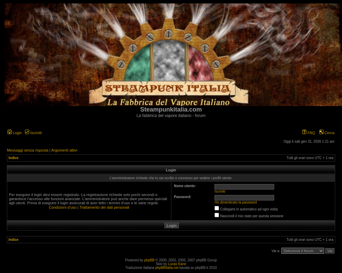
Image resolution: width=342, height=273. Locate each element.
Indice (14, 158)
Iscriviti (33, 133)
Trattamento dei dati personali (104, 207)
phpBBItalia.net (167, 268)
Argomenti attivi (64, 150)
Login (15, 133)
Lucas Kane (177, 264)
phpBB (149, 260)
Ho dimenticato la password (236, 202)
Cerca (326, 133)
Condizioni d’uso (62, 207)
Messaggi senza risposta (27, 150)
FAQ (308, 133)
